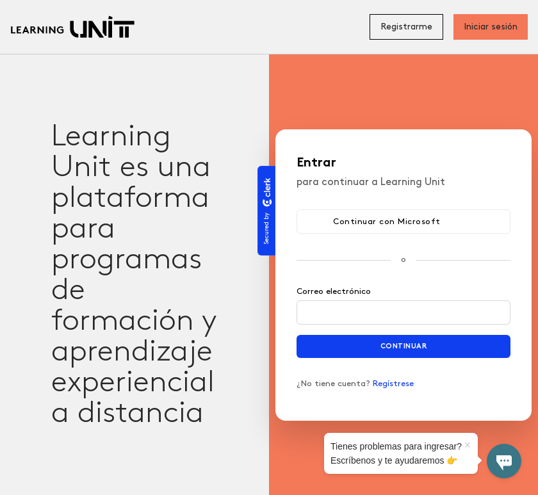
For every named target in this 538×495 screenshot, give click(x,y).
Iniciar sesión (491, 26)
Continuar (403, 346)
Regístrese (393, 383)
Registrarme (406, 26)
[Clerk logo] (266, 192)
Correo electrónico (334, 291)
